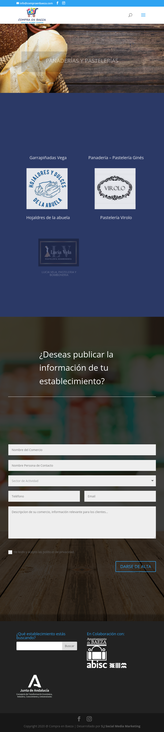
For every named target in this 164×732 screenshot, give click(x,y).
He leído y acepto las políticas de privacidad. (41, 552)
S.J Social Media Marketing (120, 726)
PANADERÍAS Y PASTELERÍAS (82, 63)
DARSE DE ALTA (135, 566)
